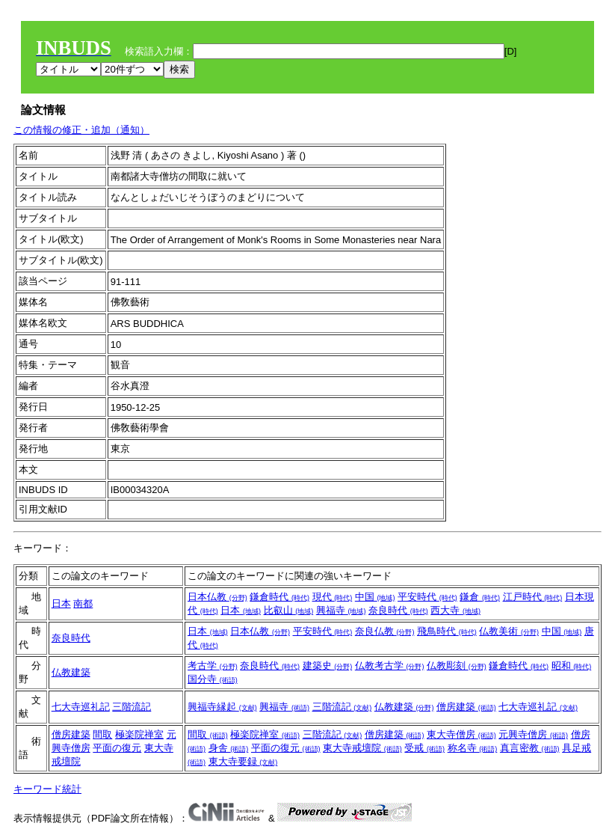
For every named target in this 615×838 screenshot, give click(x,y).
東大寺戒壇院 (362, 747)
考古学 (213, 665)
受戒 (424, 747)
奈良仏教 (385, 631)
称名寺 (473, 747)
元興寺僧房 (533, 734)
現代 (332, 596)
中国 (375, 596)
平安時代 (427, 596)
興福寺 (341, 610)
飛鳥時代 (447, 631)
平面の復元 (117, 747)
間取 (102, 734)
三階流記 (131, 706)
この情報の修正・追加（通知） (81, 129)
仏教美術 (509, 631)
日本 (61, 603)
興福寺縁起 (222, 706)
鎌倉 (480, 596)
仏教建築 (71, 672)
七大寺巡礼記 (81, 706)
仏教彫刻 (456, 665)
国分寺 (213, 679)
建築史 (328, 665)
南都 (83, 603)
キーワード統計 (47, 789)
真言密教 (530, 747)
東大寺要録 (243, 761)
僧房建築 (466, 706)
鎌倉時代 (279, 596)
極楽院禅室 (139, 734)
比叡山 (289, 610)
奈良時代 (398, 610)
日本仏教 (217, 596)
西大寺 (455, 610)
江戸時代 (533, 596)
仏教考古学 (389, 665)
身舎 (228, 747)
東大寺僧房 (461, 734)
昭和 (571, 665)
